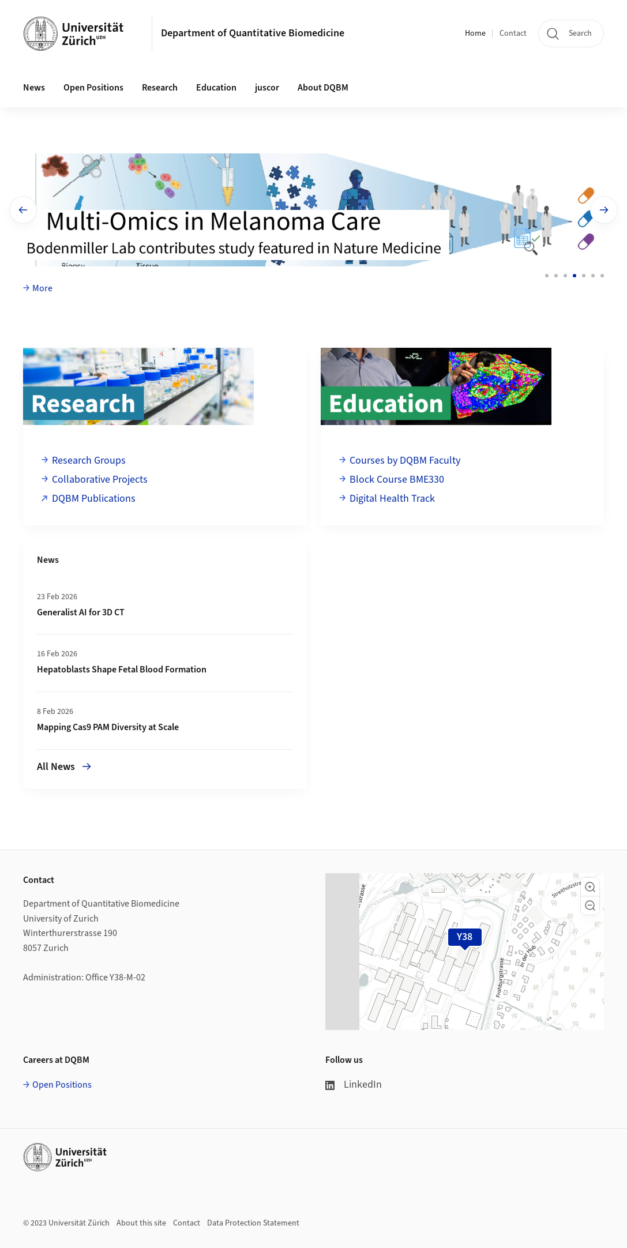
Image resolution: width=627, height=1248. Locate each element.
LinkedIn (353, 1084)
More (42, 288)
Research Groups (89, 460)
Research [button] (160, 87)
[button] (590, 887)
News (34, 87)
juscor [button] (267, 87)
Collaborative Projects (100, 479)
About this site (141, 1223)
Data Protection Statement (253, 1223)
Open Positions (93, 87)
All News (64, 767)
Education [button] (216, 87)
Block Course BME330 (397, 479)
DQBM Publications (94, 498)
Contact (513, 33)
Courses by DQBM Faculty (405, 460)
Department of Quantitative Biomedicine (252, 33)
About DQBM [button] (323, 87)
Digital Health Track (392, 498)
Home (475, 33)
